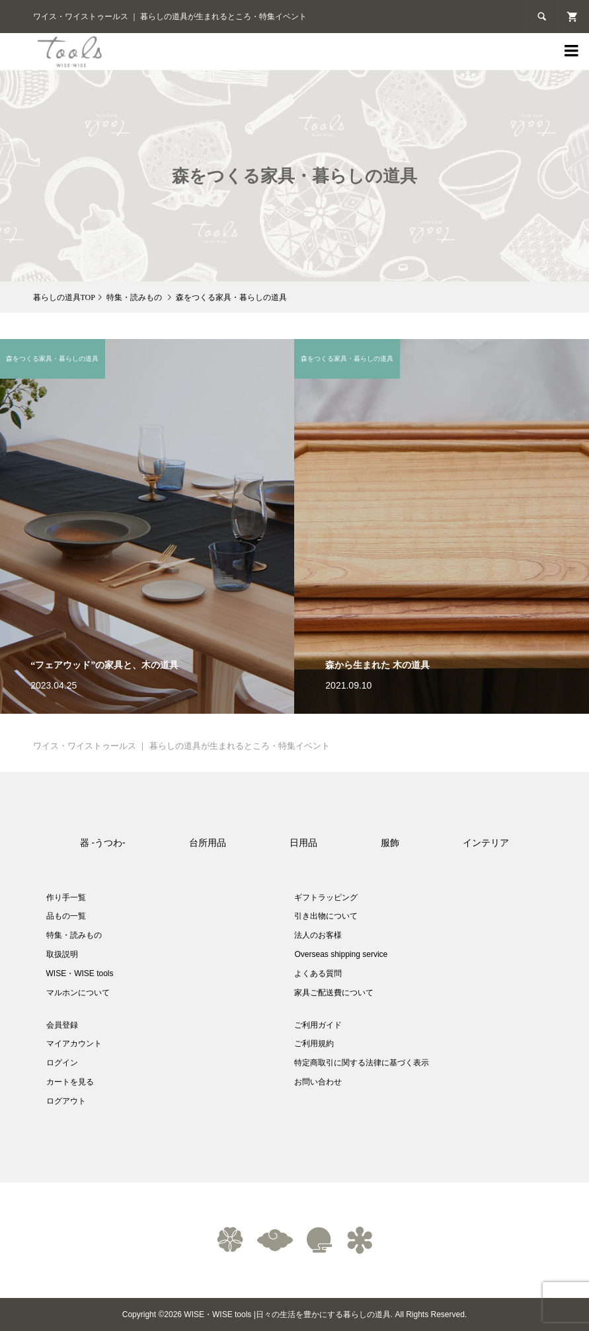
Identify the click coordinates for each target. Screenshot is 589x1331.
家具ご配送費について (333, 992)
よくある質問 (318, 973)
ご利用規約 (314, 1043)
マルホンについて (78, 992)
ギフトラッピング (326, 897)
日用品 (303, 842)
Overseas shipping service (340, 954)
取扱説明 (62, 954)
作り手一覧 (66, 897)
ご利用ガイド (318, 1025)
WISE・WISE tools (80, 973)
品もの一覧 (66, 916)
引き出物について (326, 916)
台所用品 (207, 842)
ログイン (62, 1062)
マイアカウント (74, 1043)
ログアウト (66, 1101)
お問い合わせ (318, 1081)
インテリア (486, 842)
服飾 (390, 842)
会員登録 (62, 1025)
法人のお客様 (318, 935)
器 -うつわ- (103, 842)
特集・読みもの (74, 935)
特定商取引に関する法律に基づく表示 (361, 1062)
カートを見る (70, 1081)
